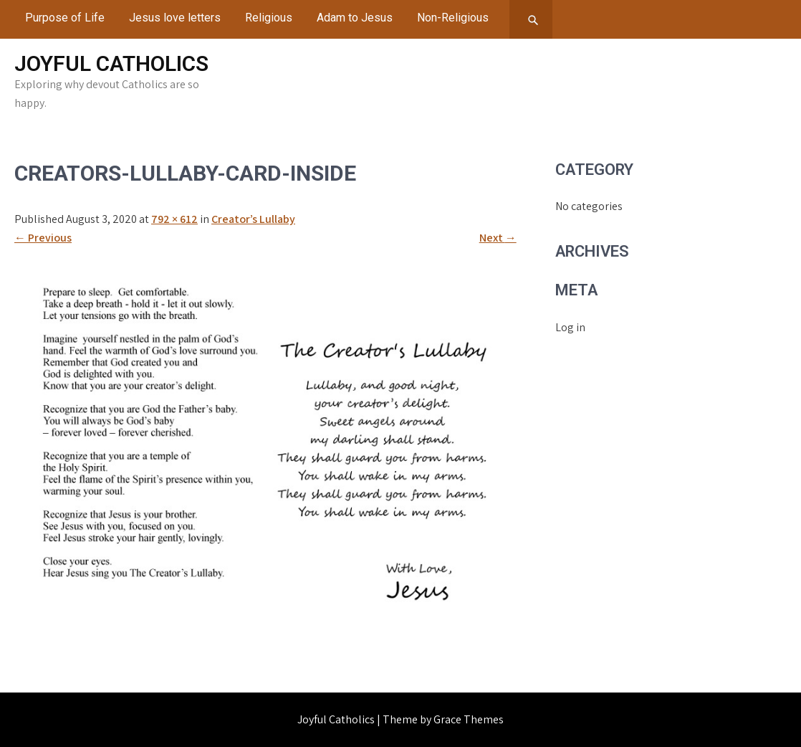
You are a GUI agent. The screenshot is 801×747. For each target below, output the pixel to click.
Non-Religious (453, 17)
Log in (570, 327)
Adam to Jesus (355, 17)
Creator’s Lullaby (253, 219)
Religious (268, 17)
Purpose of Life (65, 17)
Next (498, 237)
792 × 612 (174, 219)
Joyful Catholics (111, 63)
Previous (43, 237)
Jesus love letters (175, 17)
